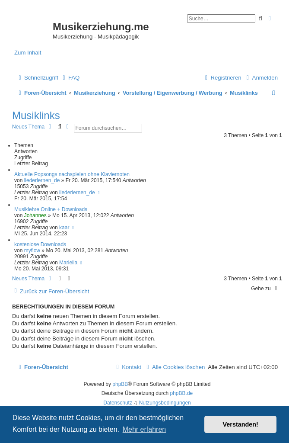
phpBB (120, 384)
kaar (64, 228)
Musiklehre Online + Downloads (50, 209)
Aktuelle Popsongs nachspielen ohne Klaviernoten (72, 174)
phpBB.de (181, 393)
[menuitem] (69, 77)
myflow (32, 250)
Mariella (68, 263)
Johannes (35, 215)
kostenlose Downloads (40, 244)
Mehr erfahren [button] (144, 429)
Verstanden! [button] (240, 424)
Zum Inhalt (27, 52)
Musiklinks (36, 115)
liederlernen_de (42, 180)
